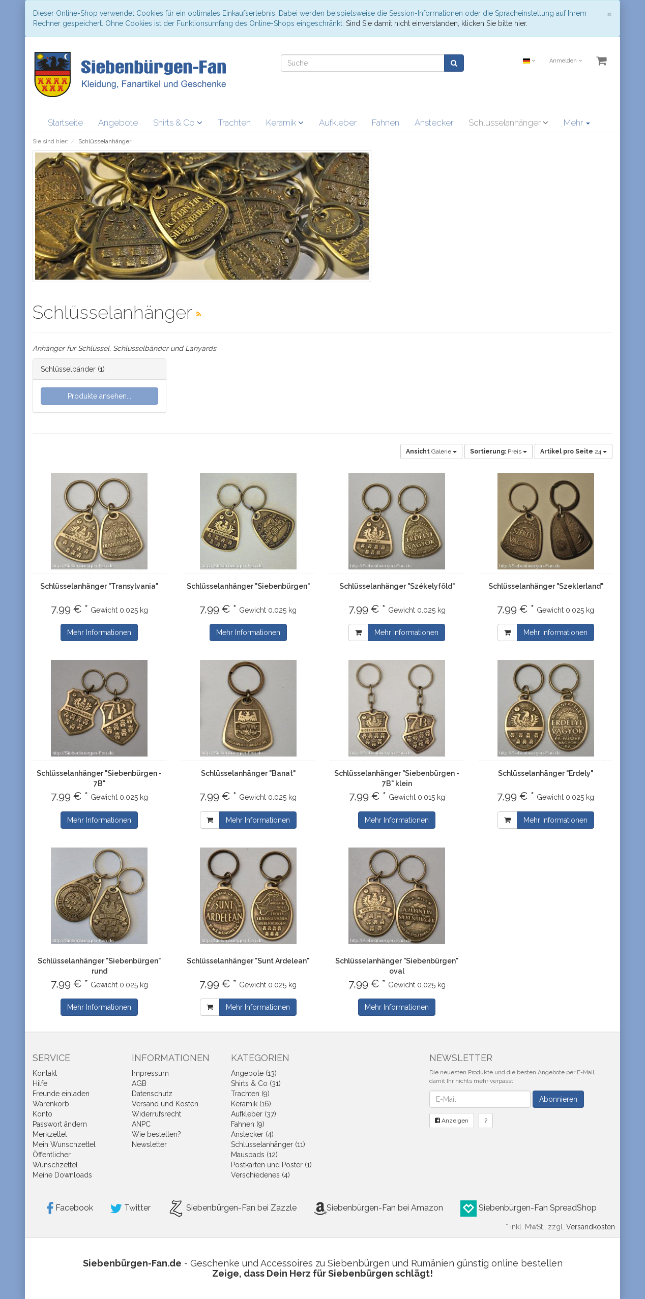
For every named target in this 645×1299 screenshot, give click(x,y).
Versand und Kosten (165, 1104)
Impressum (150, 1073)
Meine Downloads (62, 1175)
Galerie (431, 451)
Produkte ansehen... (99, 396)
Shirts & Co (177, 122)
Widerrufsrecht (156, 1114)
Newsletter (149, 1144)
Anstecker (434, 122)
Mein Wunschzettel (64, 1144)
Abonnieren (558, 1099)
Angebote (118, 122)
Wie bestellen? (156, 1134)
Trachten (234, 122)
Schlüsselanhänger (508, 122)
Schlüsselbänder (68, 369)
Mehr (577, 122)
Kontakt (45, 1073)
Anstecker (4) (252, 1134)
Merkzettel (50, 1134)
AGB (139, 1083)
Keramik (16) (251, 1104)
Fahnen (385, 122)
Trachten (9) (250, 1094)
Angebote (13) (254, 1073)
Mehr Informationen (99, 632)
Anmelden (565, 60)
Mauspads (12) (254, 1155)
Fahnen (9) (248, 1124)
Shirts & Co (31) (256, 1083)
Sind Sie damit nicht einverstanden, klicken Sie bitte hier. (436, 23)
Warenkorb (51, 1104)
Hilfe (40, 1083)
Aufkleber (338, 122)
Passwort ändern (60, 1124)
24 (573, 451)
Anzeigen (451, 1120)
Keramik (285, 122)
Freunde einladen (61, 1094)
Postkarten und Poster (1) (271, 1165)
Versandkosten (590, 1227)
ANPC (141, 1124)
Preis (498, 451)
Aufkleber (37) (253, 1114)
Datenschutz (152, 1094)
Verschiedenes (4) (260, 1175)
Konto (42, 1114)
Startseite (65, 122)
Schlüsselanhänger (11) (268, 1144)
